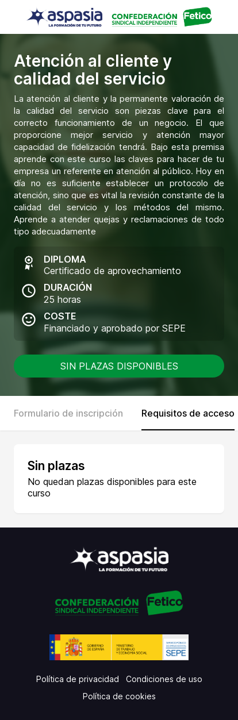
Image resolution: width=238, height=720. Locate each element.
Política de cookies (119, 696)
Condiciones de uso (164, 679)
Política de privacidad (77, 679)
